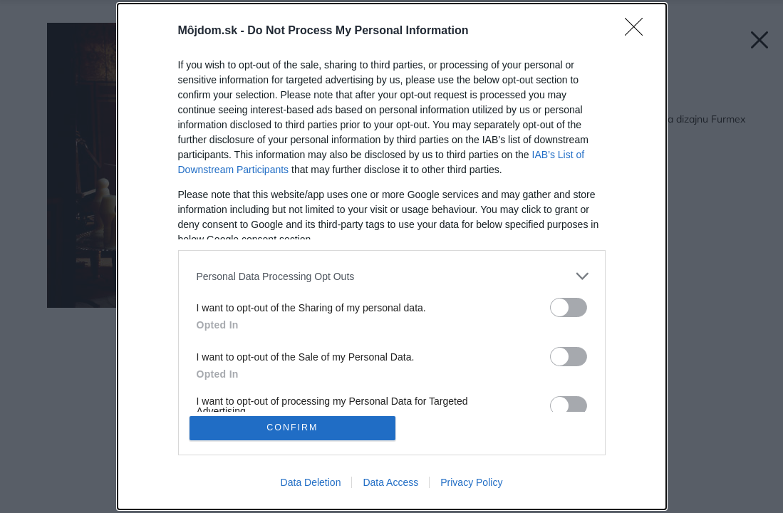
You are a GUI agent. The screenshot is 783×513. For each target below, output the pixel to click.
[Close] (638, 30)
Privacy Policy (471, 483)
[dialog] (392, 256)
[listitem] (392, 275)
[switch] (568, 306)
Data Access (390, 483)
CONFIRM (293, 428)
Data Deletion (311, 483)
